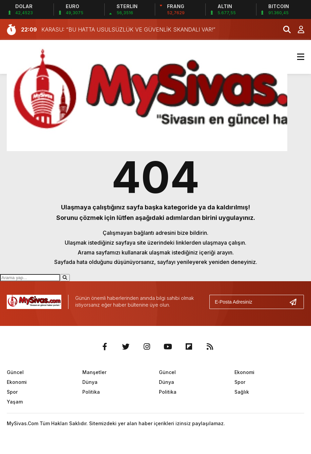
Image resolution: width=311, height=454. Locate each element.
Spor (12, 392)
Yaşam (15, 402)
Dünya (90, 382)
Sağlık (241, 392)
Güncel (15, 372)
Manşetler (94, 372)
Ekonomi (17, 382)
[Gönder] (296, 302)
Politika (91, 392)
